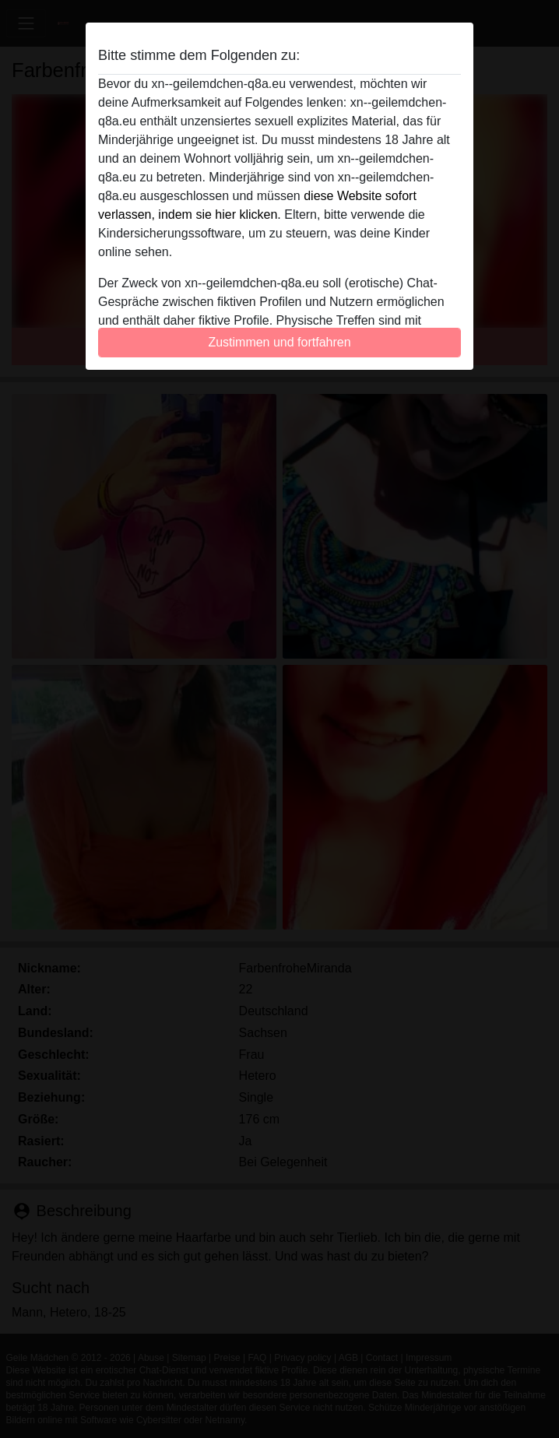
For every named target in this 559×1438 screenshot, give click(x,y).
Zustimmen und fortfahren (279, 342)
